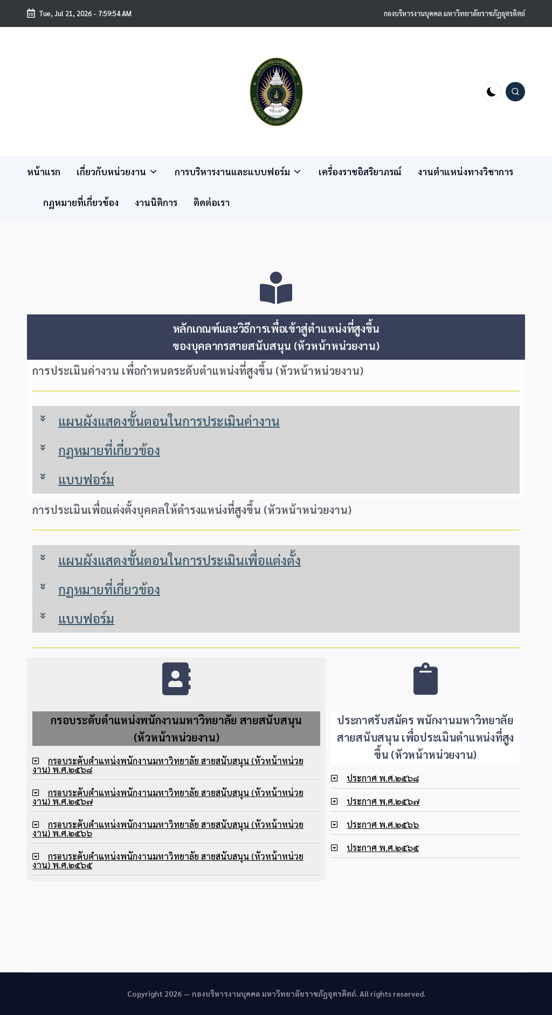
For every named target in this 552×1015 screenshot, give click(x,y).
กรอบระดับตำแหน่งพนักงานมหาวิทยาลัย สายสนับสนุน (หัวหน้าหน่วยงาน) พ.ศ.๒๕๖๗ (167, 797)
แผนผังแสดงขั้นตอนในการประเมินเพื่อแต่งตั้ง (179, 559)
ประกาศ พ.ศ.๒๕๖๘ (383, 778)
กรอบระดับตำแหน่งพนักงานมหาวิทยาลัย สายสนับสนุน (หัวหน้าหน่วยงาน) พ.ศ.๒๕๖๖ (167, 829)
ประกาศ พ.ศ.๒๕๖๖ (383, 824)
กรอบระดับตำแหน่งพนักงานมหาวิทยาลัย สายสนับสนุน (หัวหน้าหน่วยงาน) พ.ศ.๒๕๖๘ (167, 765)
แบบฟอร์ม (86, 479)
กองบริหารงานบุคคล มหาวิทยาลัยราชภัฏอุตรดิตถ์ (454, 13)
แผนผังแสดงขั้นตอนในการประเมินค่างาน (169, 420)
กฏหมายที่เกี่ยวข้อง (109, 449)
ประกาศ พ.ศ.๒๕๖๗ (383, 801)
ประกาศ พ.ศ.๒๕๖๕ (383, 847)
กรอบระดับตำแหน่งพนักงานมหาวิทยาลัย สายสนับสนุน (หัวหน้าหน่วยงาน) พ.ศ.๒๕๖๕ (167, 860)
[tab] (276, 420)
